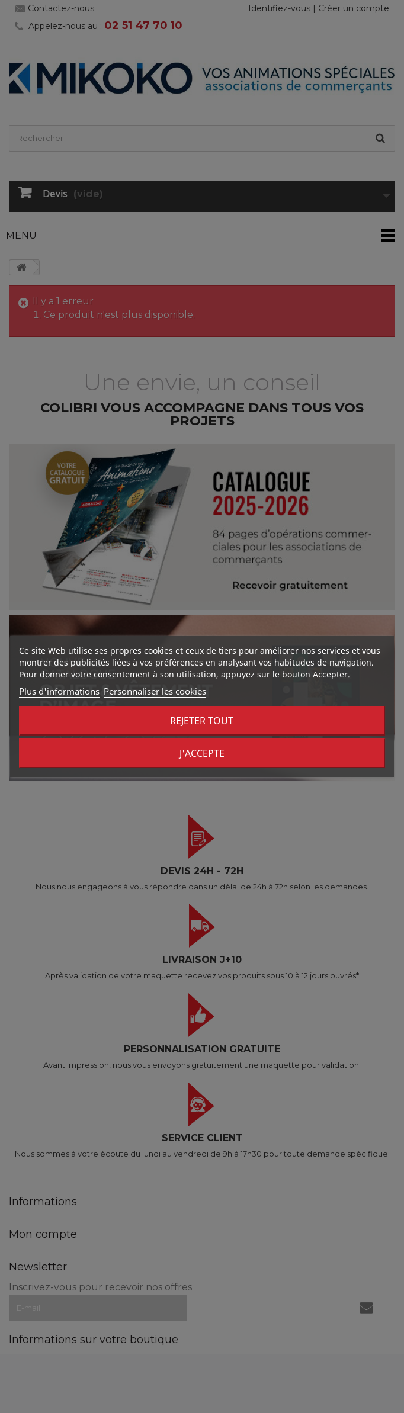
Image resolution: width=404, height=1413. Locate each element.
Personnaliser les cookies (155, 691)
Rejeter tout (201, 720)
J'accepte (202, 753)
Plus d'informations (59, 691)
